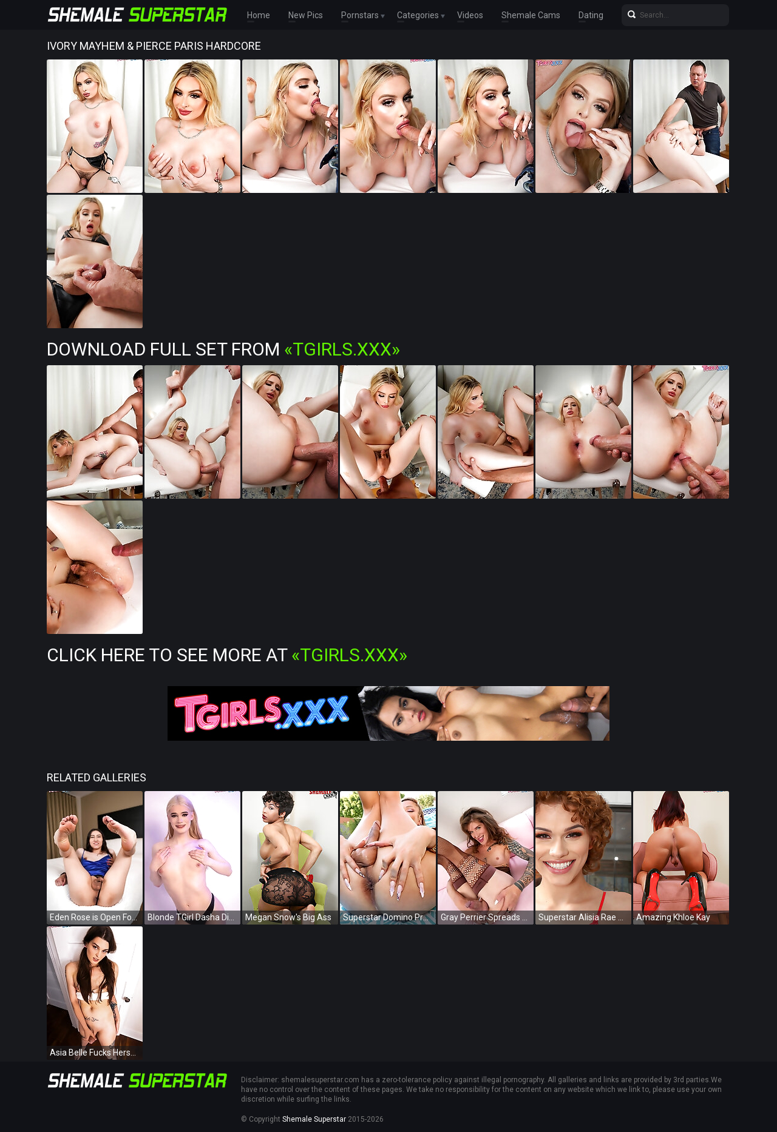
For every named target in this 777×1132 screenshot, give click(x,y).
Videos (470, 15)
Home (258, 15)
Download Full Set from (223, 349)
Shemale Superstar (314, 1119)
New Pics (305, 15)
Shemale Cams (530, 15)
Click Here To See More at (227, 654)
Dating (591, 15)
